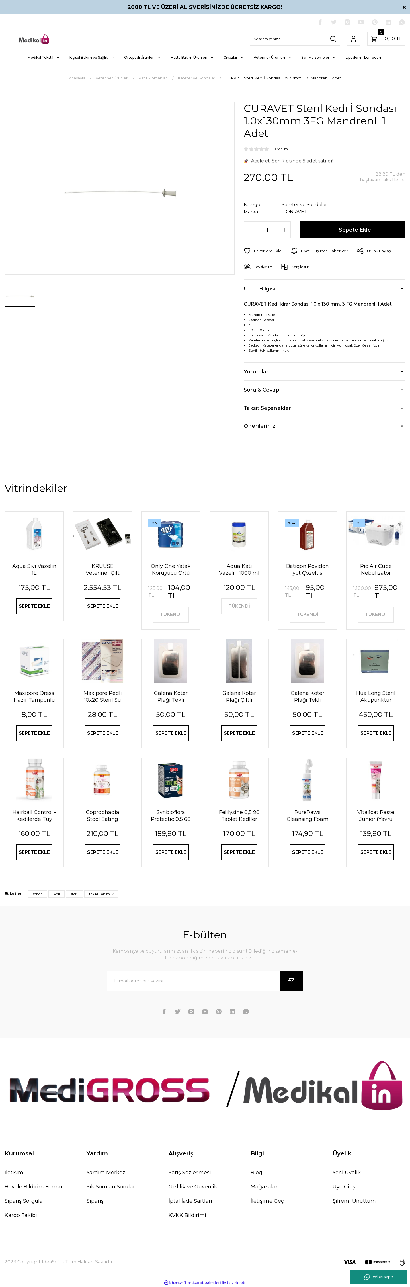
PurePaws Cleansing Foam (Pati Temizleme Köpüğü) (307, 815)
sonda (37, 894)
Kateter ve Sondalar (304, 204)
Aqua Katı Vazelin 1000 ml (239, 569)
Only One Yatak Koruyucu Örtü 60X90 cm (171, 569)
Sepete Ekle (355, 230)
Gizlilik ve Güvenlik (193, 1187)
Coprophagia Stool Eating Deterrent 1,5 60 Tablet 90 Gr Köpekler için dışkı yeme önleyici (103, 815)
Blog (256, 1172)
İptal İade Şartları (190, 1201)
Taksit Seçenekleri (268, 408)
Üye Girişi (345, 1187)
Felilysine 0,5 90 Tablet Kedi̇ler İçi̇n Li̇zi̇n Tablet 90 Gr (239, 815)
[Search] (295, 39)
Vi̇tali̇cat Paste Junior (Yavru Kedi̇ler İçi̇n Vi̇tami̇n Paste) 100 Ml (376, 815)
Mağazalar (264, 1187)
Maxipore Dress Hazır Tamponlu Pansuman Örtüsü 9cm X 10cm (34, 696)
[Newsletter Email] (205, 981)
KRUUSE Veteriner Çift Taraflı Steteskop (102, 569)
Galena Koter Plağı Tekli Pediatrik (171, 696)
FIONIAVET (294, 211)
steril (74, 894)
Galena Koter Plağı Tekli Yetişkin (307, 696)
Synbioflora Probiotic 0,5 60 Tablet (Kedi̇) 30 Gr (171, 815)
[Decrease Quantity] (249, 230)
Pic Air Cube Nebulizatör (376, 569)
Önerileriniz (259, 426)
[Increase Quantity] (284, 230)
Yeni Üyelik (347, 1172)
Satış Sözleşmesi (190, 1172)
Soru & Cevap (261, 390)
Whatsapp (378, 1277)
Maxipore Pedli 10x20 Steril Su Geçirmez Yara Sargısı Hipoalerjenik (102, 696)
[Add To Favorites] (263, 250)
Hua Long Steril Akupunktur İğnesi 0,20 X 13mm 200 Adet (376, 696)
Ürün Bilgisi (259, 289)
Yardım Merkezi (107, 1172)
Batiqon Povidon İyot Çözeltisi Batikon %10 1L (307, 569)
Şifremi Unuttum (354, 1201)
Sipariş (95, 1201)
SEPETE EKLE (34, 606)
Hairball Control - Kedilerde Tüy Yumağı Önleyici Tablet (34, 815)
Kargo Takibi (21, 1215)
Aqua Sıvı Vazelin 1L (34, 569)
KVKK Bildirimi (187, 1215)
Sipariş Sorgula (24, 1201)
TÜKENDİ (171, 614)
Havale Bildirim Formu (33, 1187)
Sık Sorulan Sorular (111, 1187)
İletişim (14, 1172)
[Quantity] (267, 230)
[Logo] (34, 38)
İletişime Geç (267, 1201)
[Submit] (291, 981)
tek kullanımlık (101, 894)
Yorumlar (256, 372)
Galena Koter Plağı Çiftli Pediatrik (239, 696)
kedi (56, 894)
